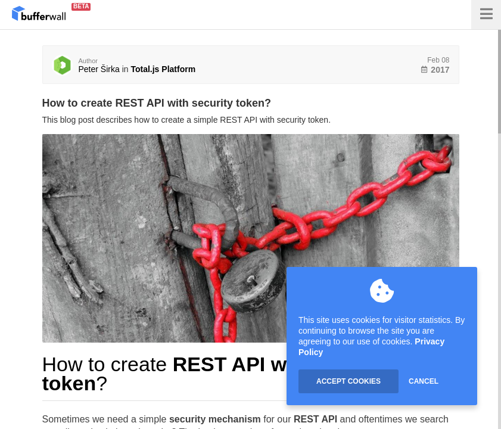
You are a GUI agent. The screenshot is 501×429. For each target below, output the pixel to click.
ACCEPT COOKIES (348, 381)
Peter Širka (99, 69)
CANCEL (423, 381)
